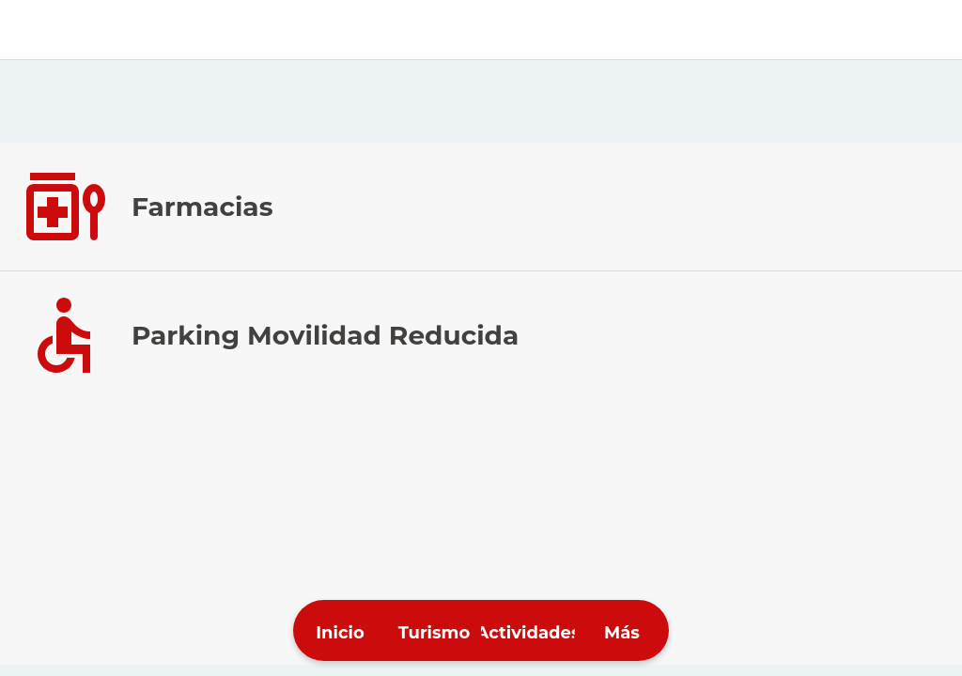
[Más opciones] (622, 630)
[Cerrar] (30, 30)
